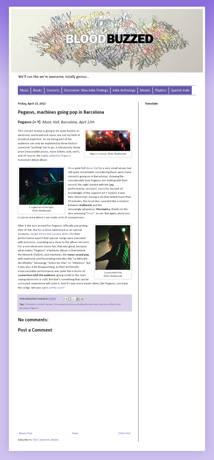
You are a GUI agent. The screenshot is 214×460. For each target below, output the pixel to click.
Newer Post (25, 433)
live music (104, 304)
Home (75, 433)
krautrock (93, 304)
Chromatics (31, 304)
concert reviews (45, 304)
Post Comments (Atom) (45, 440)
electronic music (68, 304)
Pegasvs (34, 308)
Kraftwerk (82, 304)
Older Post (124, 433)
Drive (56, 304)
